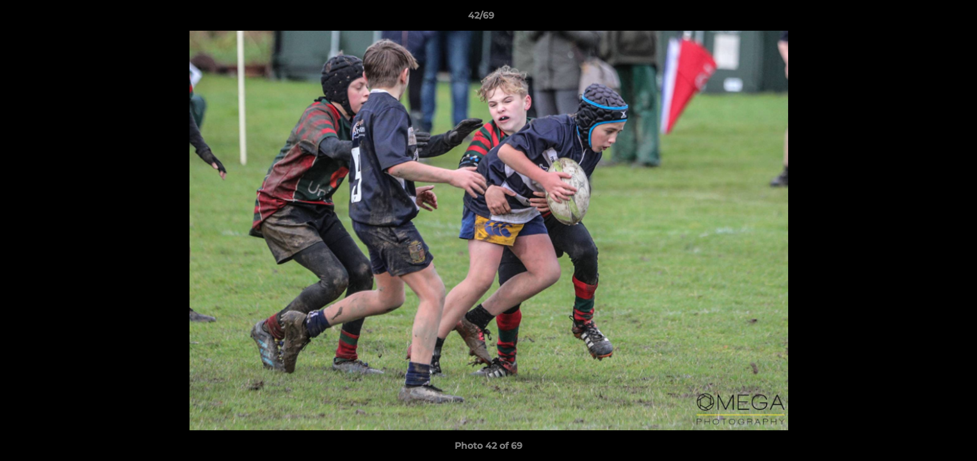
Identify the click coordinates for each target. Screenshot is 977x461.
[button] (923, 18)
